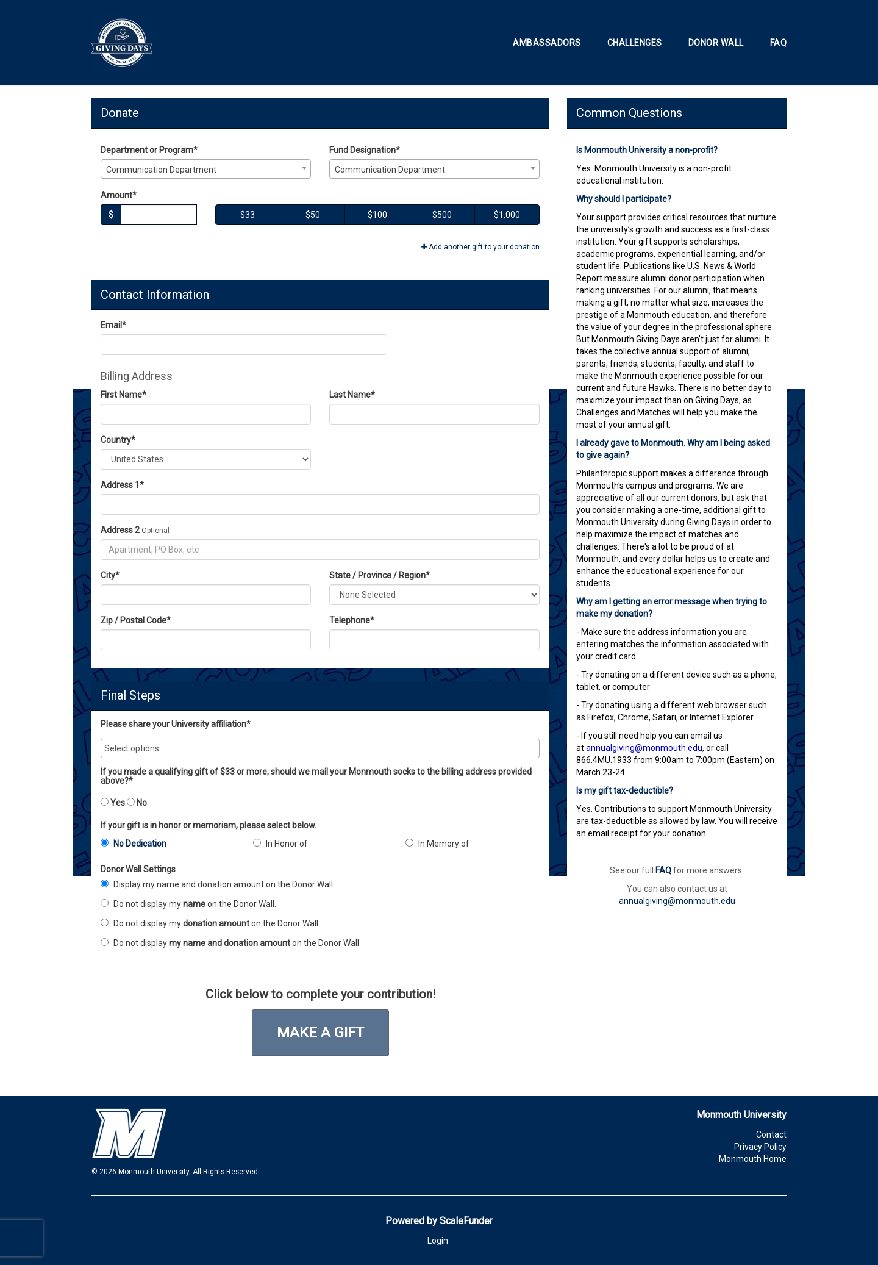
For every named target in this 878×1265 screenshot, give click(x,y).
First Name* (123, 395)
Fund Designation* (364, 150)
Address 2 (120, 530)
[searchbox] (320, 748)
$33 (247, 215)
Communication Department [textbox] (161, 169)
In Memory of (437, 843)
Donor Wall (716, 43)
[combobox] (206, 169)
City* (110, 575)
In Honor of (280, 843)
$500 (442, 215)
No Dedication (133, 843)
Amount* (119, 195)
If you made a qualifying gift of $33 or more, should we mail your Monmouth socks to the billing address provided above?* (316, 776)
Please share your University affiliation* (176, 724)
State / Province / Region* (379, 575)
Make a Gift (320, 1032)
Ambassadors (547, 43)
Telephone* (351, 620)
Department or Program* (149, 150)
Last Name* (352, 395)
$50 (312, 215)
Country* (118, 440)
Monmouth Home (753, 1159)
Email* (113, 325)
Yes (113, 803)
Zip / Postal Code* (136, 620)
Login (437, 1240)
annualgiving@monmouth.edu (677, 901)
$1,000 (507, 215)
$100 (377, 215)
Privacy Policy (760, 1147)
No (137, 803)
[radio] (167, 846)
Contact (771, 1134)
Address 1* (122, 485)
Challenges (634, 43)
